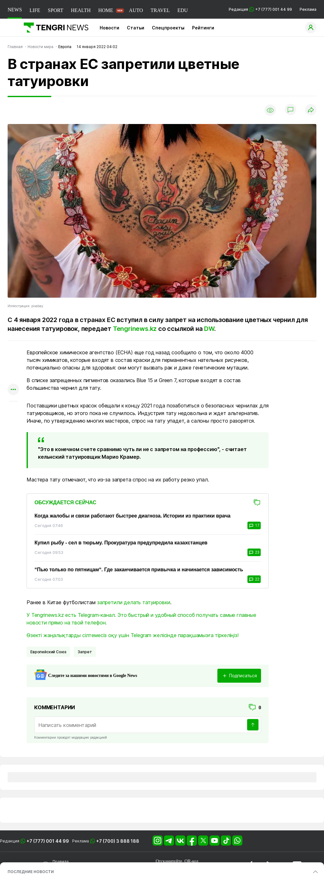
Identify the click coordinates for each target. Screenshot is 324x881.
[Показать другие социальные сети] (13, 390)
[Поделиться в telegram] (13, 365)
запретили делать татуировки (133, 602)
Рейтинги (203, 27)
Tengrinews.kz (135, 328)
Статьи (135, 27)
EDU (183, 10)
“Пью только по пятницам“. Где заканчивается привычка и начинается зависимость (138, 569)
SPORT (55, 10)
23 (254, 552)
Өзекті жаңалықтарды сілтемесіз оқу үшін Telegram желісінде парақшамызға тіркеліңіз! (133, 635)
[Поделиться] (310, 110)
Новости (109, 27)
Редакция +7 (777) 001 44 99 (260, 9)
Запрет (85, 651)
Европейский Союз (48, 651)
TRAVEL (160, 10)
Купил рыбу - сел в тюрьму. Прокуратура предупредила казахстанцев (121, 542)
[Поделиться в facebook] (13, 377)
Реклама (308, 9)
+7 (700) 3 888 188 (117, 841)
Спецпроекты (168, 27)
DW (209, 328)
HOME (105, 10)
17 (254, 525)
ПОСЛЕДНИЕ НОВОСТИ (31, 871)
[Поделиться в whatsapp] (13, 353)
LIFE (34, 10)
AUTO (136, 10)
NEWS (15, 9)
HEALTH (81, 10)
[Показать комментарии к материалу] (13, 411)
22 (254, 579)
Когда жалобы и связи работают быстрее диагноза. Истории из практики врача (132, 515)
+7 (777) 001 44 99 (48, 841)
